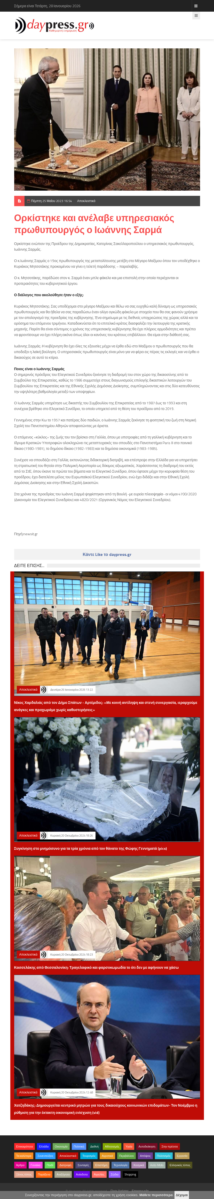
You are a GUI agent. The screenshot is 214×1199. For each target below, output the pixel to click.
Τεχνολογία (120, 1165)
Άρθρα (20, 1165)
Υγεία (128, 1146)
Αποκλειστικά (86, 200)
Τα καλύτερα (23, 1156)
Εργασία (182, 1156)
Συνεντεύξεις (45, 1156)
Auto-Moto (156, 1165)
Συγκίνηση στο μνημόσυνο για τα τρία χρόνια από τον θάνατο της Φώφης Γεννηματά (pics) (90, 848)
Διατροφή (65, 1165)
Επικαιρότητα (24, 1146)
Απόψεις (145, 1156)
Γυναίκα (36, 1165)
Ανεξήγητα (63, 1174)
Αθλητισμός (112, 1146)
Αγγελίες (99, 1174)
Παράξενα (44, 1174)
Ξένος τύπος (24, 1174)
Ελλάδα (44, 1146)
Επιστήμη (101, 1165)
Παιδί (50, 1165)
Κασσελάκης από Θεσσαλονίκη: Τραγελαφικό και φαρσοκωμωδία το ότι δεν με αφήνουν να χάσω (96, 967)
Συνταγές (83, 1165)
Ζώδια (114, 1174)
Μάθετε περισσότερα (156, 1195)
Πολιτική (79, 1146)
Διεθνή (94, 1146)
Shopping (130, 1174)
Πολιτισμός (164, 1156)
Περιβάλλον (126, 1156)
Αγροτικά (107, 1156)
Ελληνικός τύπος (180, 1165)
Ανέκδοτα (82, 1174)
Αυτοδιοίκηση (146, 1146)
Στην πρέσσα (170, 1146)
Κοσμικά (138, 1165)
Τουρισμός (89, 1156)
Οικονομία (61, 1146)
